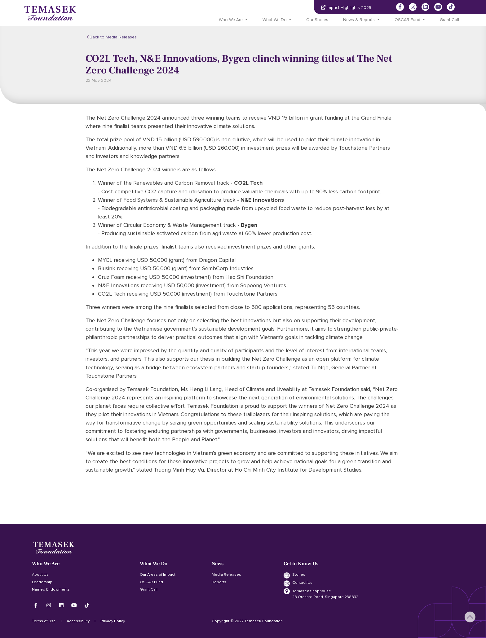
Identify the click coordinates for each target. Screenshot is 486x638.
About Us (40, 574)
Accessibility (78, 620)
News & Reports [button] (359, 19)
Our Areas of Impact (157, 574)
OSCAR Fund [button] (407, 19)
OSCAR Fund (151, 581)
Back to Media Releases (113, 37)
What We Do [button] (275, 19)
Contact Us (298, 583)
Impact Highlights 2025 (346, 7)
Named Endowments (51, 589)
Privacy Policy (112, 620)
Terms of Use (44, 620)
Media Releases (226, 574)
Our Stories (317, 19)
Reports (219, 581)
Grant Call (449, 19)
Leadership (42, 581)
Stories (294, 575)
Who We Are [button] (231, 19)
